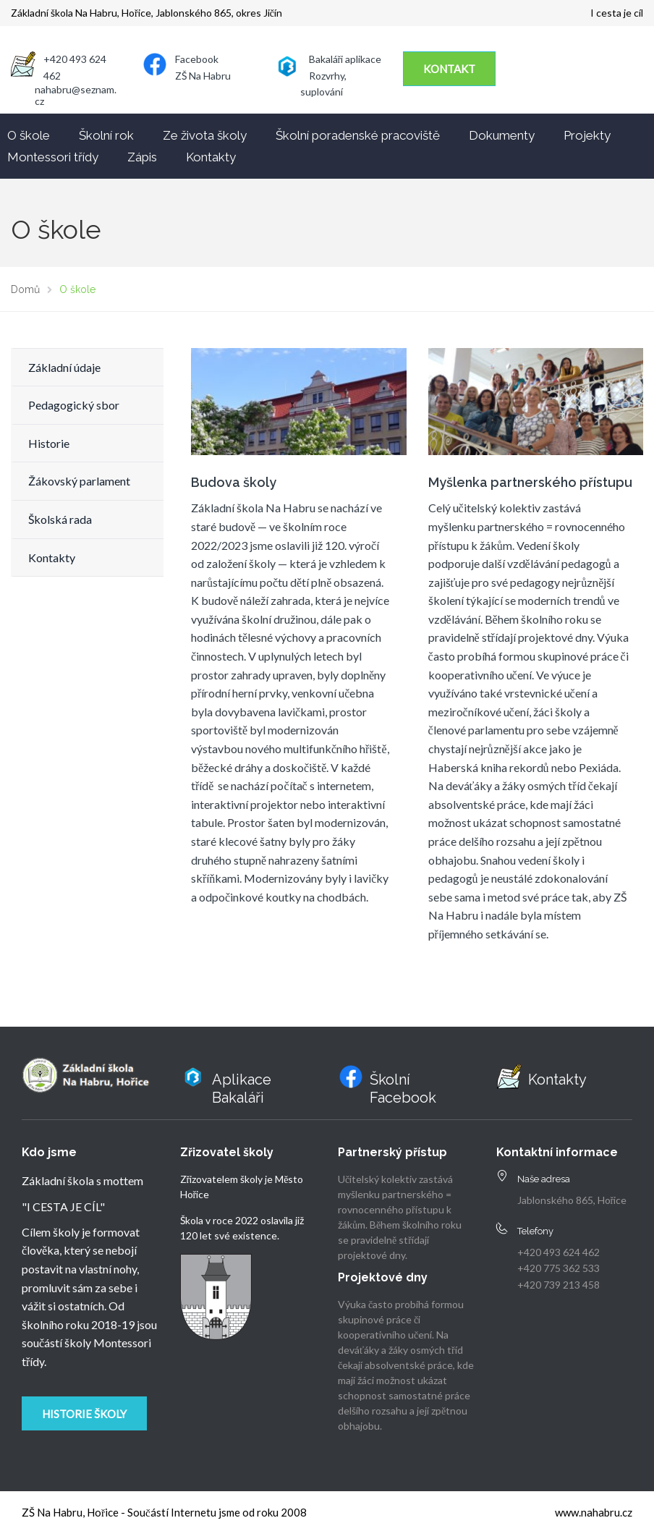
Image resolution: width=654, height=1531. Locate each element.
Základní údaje (64, 367)
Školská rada (60, 519)
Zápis (142, 157)
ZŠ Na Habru (203, 75)
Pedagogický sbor (73, 405)
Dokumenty (502, 135)
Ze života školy (205, 135)
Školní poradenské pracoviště (358, 135)
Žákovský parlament (79, 481)
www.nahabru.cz (593, 1512)
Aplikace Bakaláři (241, 1088)
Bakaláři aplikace (345, 59)
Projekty (587, 135)
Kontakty (211, 157)
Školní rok (106, 135)
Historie (48, 443)
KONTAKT (449, 68)
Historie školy (84, 1413)
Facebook (196, 59)
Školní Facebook (403, 1088)
